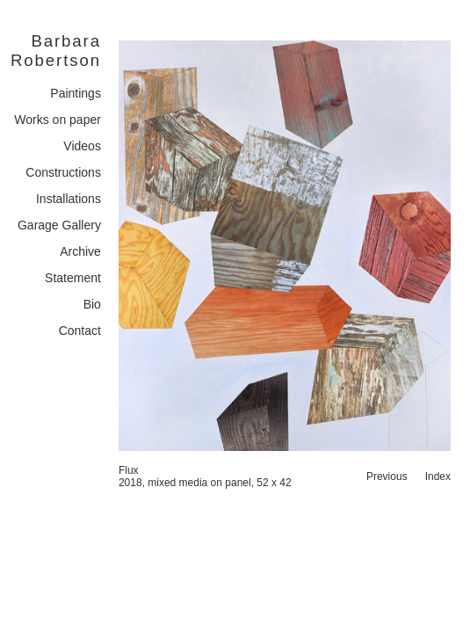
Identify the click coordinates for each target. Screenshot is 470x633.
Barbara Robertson (56, 50)
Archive (80, 251)
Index (438, 476)
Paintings (75, 93)
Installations (68, 199)
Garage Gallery (59, 225)
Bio (92, 304)
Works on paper (57, 120)
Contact (80, 331)
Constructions (63, 172)
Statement (73, 278)
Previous (387, 476)
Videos (82, 146)
